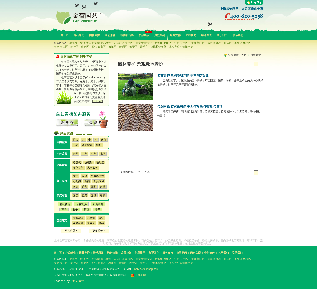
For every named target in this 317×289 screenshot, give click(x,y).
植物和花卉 (127, 35)
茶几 (84, 186)
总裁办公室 (97, 176)
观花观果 (87, 144)
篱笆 (86, 209)
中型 (84, 153)
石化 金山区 (98, 46)
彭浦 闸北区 (214, 42)
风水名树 (92, 167)
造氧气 (77, 162)
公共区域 (99, 181)
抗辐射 (88, 162)
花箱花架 (78, 223)
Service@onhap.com (146, 269)
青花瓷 (91, 223)
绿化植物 (112, 252)
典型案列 (159, 35)
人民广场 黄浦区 (123, 42)
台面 (87, 181)
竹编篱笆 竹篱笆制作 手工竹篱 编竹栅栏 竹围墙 (190, 106)
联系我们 (237, 35)
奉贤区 (133, 46)
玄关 (75, 186)
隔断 (93, 186)
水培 (98, 144)
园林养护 (94, 35)
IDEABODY (77, 281)
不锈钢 (91, 217)
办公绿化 (79, 35)
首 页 (64, 35)
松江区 (112, 46)
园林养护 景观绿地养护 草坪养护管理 (182, 75)
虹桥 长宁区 (181, 42)
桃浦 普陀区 (198, 42)
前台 (84, 176)
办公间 (77, 181)
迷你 (103, 139)
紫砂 (101, 223)
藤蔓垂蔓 (98, 204)
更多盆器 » (71, 230)
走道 (102, 186)
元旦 (93, 195)
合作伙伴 (209, 252)
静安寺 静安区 (144, 42)
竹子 (75, 209)
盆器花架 (126, 252)
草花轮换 (81, 204)
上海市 (73, 42)
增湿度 (100, 162)
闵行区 (74, 46)
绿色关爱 (206, 35)
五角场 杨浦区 (242, 42)
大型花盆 (78, 217)
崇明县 (144, 46)
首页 (244, 55)
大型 (75, 153)
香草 (97, 209)
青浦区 (123, 46)
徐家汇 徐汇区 (163, 42)
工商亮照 (138, 275)
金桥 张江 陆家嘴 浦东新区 (95, 42)
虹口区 (228, 42)
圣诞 (84, 195)
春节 (102, 195)
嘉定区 (85, 46)
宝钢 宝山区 (61, 46)
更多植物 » (98, 230)
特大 (75, 139)
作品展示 (144, 35)
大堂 (75, 176)
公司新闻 (191, 35)
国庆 (75, 195)
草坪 (64, 209)
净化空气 (78, 167)
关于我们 (222, 35)
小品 (75, 144)
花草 (102, 153)
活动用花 (110, 35)
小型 (93, 153)
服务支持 (175, 35)
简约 (101, 217)
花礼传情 (65, 204)
